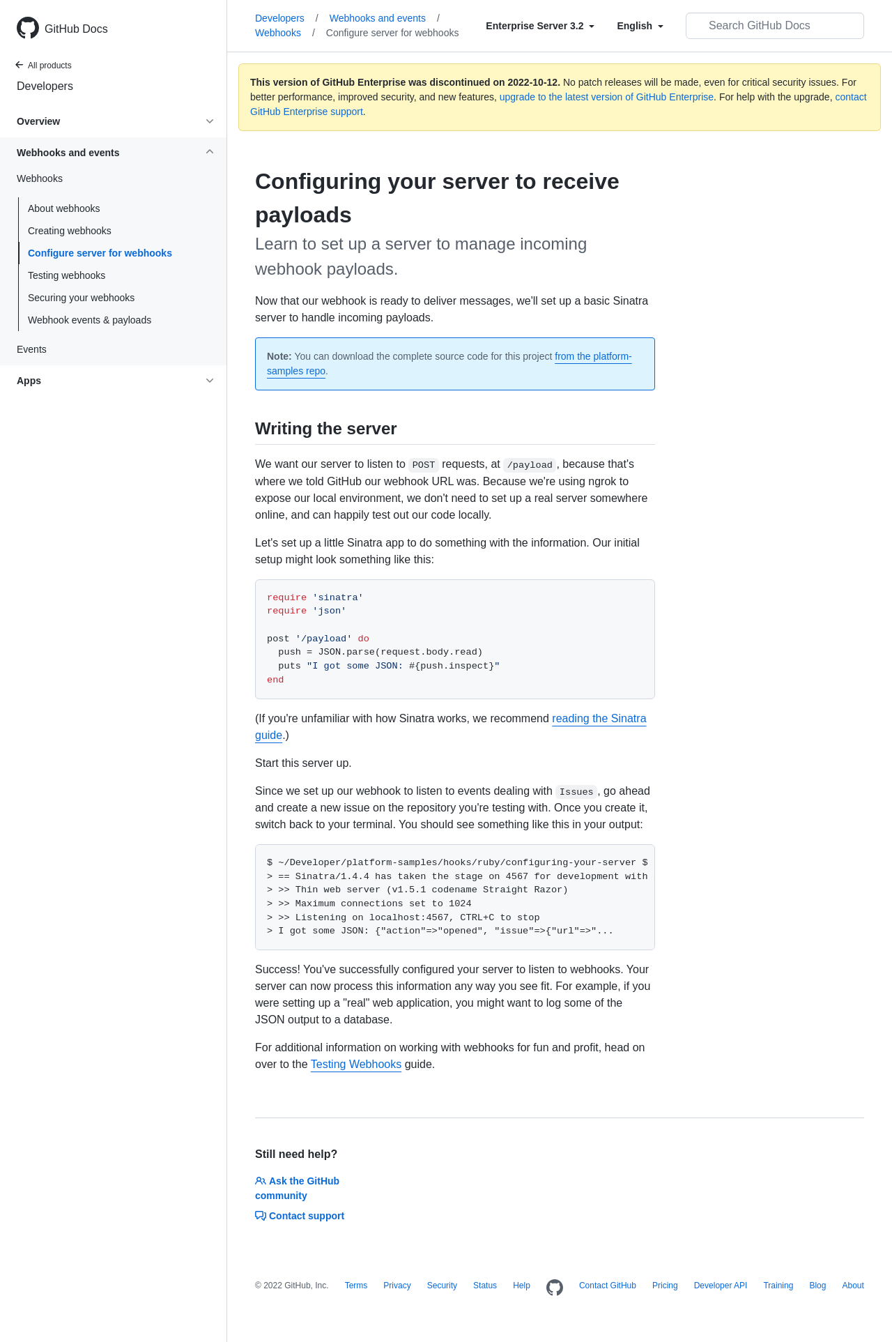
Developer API (721, 1285)
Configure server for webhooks (100, 253)
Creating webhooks (70, 230)
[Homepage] (554, 1288)
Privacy (396, 1285)
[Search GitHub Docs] (775, 26)
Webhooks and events (385, 18)
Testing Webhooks (356, 1064)
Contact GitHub (607, 1285)
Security (442, 1285)
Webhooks (285, 32)
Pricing (665, 1285)
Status (485, 1285)
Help (521, 1285)
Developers (45, 86)
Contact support (299, 1215)
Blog (817, 1285)
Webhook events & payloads (89, 320)
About (852, 1285)
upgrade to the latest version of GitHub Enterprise (607, 96)
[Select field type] (540, 26)
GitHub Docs (76, 29)
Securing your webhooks (81, 297)
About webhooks (64, 208)
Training (778, 1285)
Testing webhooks (66, 275)
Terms (356, 1285)
